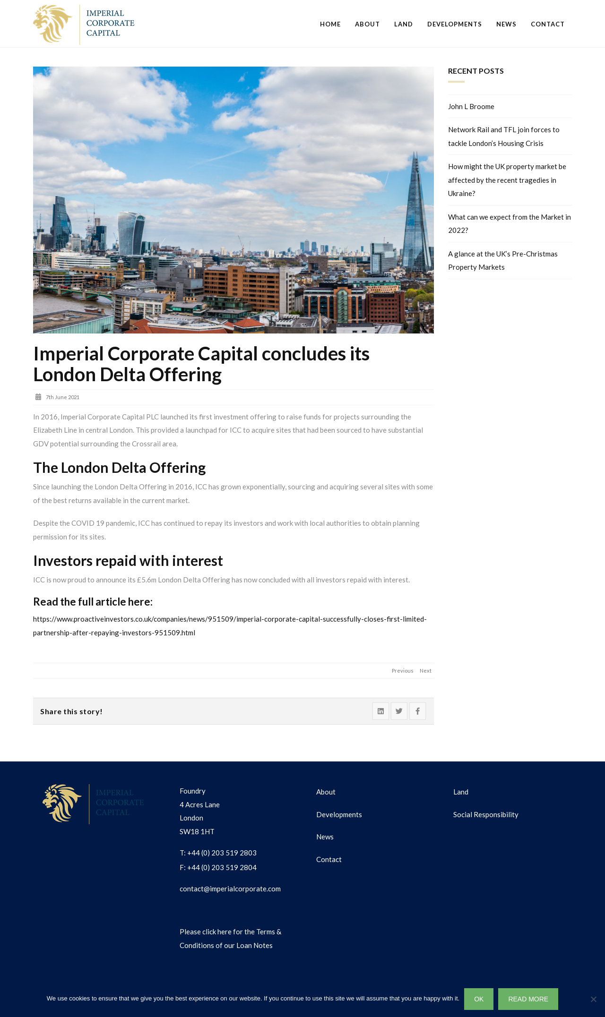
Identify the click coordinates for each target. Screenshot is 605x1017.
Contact (548, 24)
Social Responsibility (486, 814)
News (506, 24)
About (367, 24)
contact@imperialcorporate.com (230, 888)
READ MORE (528, 999)
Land (403, 24)
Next (426, 670)
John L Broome (471, 106)
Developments (454, 24)
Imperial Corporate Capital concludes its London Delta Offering (201, 363)
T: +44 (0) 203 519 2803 (218, 852)
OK (479, 999)
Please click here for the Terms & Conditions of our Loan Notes (230, 938)
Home (330, 24)
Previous (403, 670)
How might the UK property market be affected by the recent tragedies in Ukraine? (507, 179)
